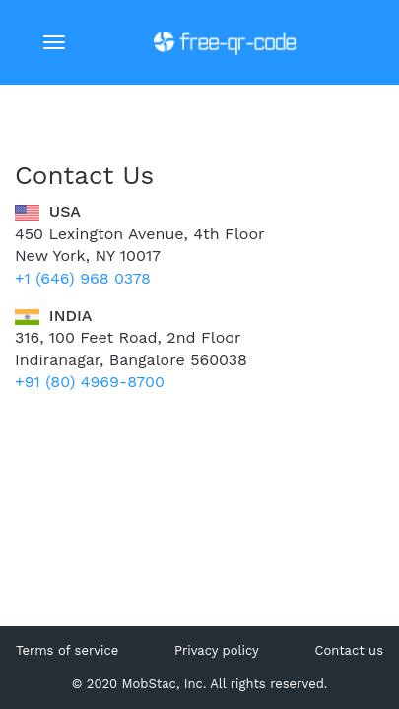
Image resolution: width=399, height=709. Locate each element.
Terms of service (67, 650)
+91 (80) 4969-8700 (90, 381)
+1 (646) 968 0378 (83, 278)
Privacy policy (216, 650)
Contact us (348, 650)
